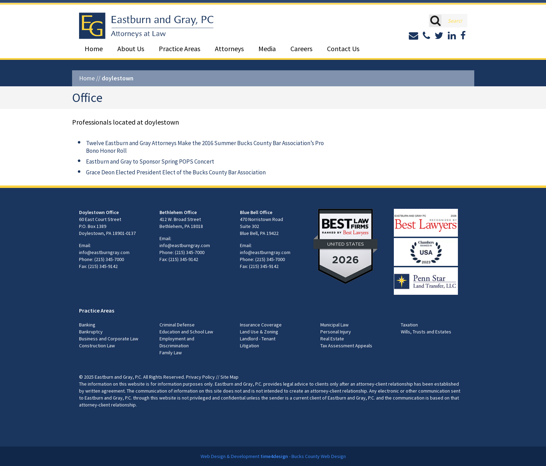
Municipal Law (334, 325)
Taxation (409, 325)
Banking (87, 325)
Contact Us (343, 48)
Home (94, 48)
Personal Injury (335, 332)
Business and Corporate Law (108, 338)
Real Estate (332, 338)
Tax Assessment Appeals (346, 345)
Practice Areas (179, 48)
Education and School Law (186, 332)
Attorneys (229, 48)
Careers (301, 48)
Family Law (170, 352)
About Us (130, 48)
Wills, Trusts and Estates (426, 332)
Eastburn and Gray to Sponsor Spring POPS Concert (150, 161)
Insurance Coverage (261, 325)
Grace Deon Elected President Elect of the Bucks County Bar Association (176, 172)
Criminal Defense (177, 325)
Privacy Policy (200, 377)
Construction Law (97, 345)
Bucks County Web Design (318, 456)
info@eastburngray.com (104, 252)
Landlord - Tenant (257, 338)
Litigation (249, 345)
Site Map (229, 377)
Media (267, 48)
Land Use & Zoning (259, 332)
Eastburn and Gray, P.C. (118, 377)
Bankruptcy (91, 332)
